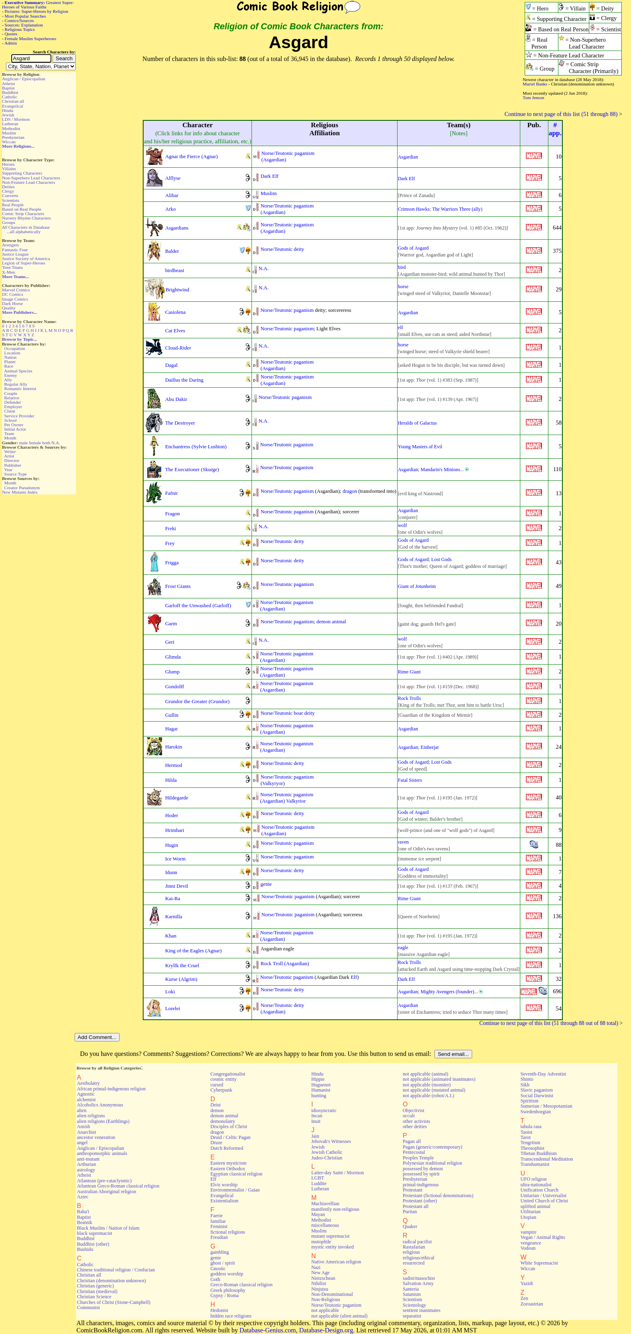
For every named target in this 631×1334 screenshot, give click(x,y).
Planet (10, 361)
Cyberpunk (221, 1090)
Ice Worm (175, 859)
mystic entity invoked (332, 1247)
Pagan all (412, 1141)
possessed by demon (423, 1168)
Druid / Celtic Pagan (230, 1137)
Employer (13, 406)
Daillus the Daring (184, 380)
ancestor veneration (96, 1137)
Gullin (172, 715)
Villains (9, 168)
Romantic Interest (20, 388)
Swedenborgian (535, 1111)
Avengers (10, 244)
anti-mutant (88, 1159)
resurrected (413, 1263)
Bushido (85, 1249)
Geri (169, 642)
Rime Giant (409, 672)
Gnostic (217, 1268)
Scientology (414, 1305)
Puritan (410, 1211)
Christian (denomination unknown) (111, 1280)
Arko (170, 209)
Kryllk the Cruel (182, 965)
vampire (528, 1232)
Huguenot (321, 1085)
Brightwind (177, 290)
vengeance (530, 1243)
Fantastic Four (15, 249)
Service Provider (19, 415)
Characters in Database (26, 227)
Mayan (318, 1214)
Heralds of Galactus (417, 423)
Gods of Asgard (413, 248)
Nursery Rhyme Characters (26, 218)
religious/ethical (418, 1258)
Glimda (173, 657)
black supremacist (94, 1233)
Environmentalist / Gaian (235, 1190)
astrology (86, 1170)
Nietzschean (323, 1278)
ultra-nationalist (535, 1185)
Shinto (526, 1079)
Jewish (8, 114)
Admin (10, 43)
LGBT (317, 1178)
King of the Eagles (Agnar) (193, 951)
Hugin (171, 845)
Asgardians (177, 228)
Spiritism (529, 1101)
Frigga (172, 562)
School (10, 420)
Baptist (8, 87)
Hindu (7, 110)
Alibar (172, 195)
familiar (218, 1221)
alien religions (91, 1115)
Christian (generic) (95, 1286)
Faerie (216, 1215)
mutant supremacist (330, 1236)
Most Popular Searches (25, 16)
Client (9, 411)
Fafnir (171, 493)
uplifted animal (535, 1206)
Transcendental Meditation (546, 1159)
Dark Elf (269, 176)
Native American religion (336, 1262)
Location (12, 352)
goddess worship (226, 1274)
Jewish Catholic (327, 1152)
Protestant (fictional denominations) (438, 1195)
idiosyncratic (324, 1110)
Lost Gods (441, 559)
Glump (172, 672)
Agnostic (86, 1094)
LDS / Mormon (16, 119)
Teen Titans (12, 267)
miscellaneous (325, 1225)
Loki (170, 991)
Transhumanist (534, 1164)
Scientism (412, 1299)
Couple (10, 393)
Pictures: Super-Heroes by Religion (37, 11)
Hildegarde (177, 798)
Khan (171, 936)
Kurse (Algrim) (181, 979)
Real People (13, 204)
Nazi (316, 1267)
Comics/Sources (19, 20)
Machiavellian (325, 1203)
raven (403, 842)
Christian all (13, 101)
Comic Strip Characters (23, 213)
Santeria (411, 1289)
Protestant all (415, 1206)
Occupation (14, 348)
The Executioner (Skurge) (192, 469)
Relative (11, 397)
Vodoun (528, 1248)
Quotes (11, 33)
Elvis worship (223, 1185)
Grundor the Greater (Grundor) (197, 701)
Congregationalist (227, 1074)
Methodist (11, 128)
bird (402, 267)
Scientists (10, 200)
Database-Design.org (326, 1330)
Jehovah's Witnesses (331, 1141)
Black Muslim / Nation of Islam (108, 1228)
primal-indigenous (421, 1185)
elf (400, 327)
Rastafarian (414, 1247)
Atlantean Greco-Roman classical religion (118, 1186)
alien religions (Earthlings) (103, 1121)
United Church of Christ (544, 1201)
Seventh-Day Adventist (543, 1074)
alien (82, 1110)
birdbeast (174, 270)
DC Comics (12, 294)
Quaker (410, 1226)
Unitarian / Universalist (543, 1195)
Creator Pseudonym (22, 487)
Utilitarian (530, 1211)
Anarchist (86, 1132)
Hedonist (219, 1310)
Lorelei (172, 1008)
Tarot (525, 1137)
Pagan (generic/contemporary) (432, 1147)
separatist (412, 1316)
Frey (170, 543)
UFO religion (533, 1179)
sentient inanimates (421, 1310)
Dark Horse (12, 303)
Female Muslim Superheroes (31, 38)
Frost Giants (178, 586)
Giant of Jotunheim (417, 586)
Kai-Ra (172, 898)
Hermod (173, 765)
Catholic (9, 96)
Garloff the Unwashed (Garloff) (198, 605)
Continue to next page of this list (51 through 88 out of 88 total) (548, 1023)
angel (82, 1142)
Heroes (8, 164)
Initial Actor (15, 429)
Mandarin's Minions (440, 469)
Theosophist (532, 1148)
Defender (12, 402)
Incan (316, 1115)
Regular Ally (15, 384)
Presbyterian (13, 137)
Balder (172, 251)
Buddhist (10, 92)
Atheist (8, 83)
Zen (524, 1298)
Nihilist (318, 1283)
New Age (320, 1272)
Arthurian (86, 1164)
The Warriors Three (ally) (457, 209)
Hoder (171, 815)
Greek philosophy (227, 1290)
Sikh (524, 1085)
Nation (10, 357)
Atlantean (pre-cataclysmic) (104, 1181)
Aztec (83, 1197)
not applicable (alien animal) (339, 1316)
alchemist (86, 1099)
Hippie (318, 1079)
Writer (10, 451)
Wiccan (9, 141)
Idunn (171, 872)
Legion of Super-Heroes (23, 262)
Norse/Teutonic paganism (287, 310)
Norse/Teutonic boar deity (287, 713)
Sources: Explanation (24, 24)
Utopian (528, 1217)
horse (403, 286)
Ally (8, 379)
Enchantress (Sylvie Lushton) (196, 446)
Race (8, 366)
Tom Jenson (533, 97)
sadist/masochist (419, 1278)
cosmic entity (223, 1079)
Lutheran (10, 123)
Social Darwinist (536, 1095)
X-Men (8, 272)
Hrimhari (174, 830)
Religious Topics (20, 29)
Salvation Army (418, 1283)
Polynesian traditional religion (432, 1163)
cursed (216, 1085)
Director (11, 460)
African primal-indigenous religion (111, 1089)
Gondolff (174, 686)
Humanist (321, 1090)
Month (10, 437)
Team (9, 433)
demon (216, 1110)
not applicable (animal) (425, 1074)
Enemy (10, 375)
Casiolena (175, 312)
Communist (88, 1307)
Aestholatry (88, 1083)
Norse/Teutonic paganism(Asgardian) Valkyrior (286, 797)
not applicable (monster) (427, 1085)
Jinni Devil (176, 886)
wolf (402, 525)
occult (409, 1115)
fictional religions (227, 1232)
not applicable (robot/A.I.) (428, 1095)
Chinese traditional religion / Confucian (116, 1270)
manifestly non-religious (335, 1209)
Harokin (173, 747)
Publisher (12, 465)
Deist (215, 1105)
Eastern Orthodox (227, 1168)
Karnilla (173, 916)
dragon (350, 491)
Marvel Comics (16, 289)
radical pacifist (417, 1242)
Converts (10, 195)
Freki (170, 528)
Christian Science (94, 1296)
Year (8, 469)
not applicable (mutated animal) (434, 1090)
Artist (9, 455)
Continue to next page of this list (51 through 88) (561, 114)
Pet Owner (14, 424)
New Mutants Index (20, 492)
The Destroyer (180, 423)
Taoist (526, 1132)
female (35, 442)
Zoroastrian (531, 1304)
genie (266, 884)
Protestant (412, 1190)
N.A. (55, 442)
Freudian (219, 1237)
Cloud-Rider (178, 348)
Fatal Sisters (410, 780)
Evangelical (12, 106)
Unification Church (539, 1190)
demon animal (331, 621)
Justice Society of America (26, 258)
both (46, 442)
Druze (216, 1142)
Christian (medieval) (97, 1291)
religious (411, 1252)
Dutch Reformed (226, 1148)
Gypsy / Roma (224, 1295)
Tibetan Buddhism (538, 1153)
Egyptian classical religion (236, 1174)
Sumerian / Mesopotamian (546, 1106)
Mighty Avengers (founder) (448, 991)
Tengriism (530, 1142)
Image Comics (15, 299)
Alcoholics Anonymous (100, 1105)
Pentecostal (414, 1152)
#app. (555, 129)
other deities (415, 1126)
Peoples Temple (418, 1158)
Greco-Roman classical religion (241, 1284)
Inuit (316, 1121)
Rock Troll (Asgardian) (284, 963)
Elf (354, 977)
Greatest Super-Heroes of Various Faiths (38, 4)
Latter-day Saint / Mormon (337, 1172)
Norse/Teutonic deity (282, 249)
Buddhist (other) (93, 1244)
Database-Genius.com (267, 1330)
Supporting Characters (22, 173)
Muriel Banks (535, 83)
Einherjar (430, 747)
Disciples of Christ (228, 1126)
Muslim (9, 132)
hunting (318, 1095)
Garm (171, 623)
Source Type (15, 474)
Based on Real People (21, 209)
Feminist (218, 1226)
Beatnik (84, 1222)
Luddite (319, 1183)
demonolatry (222, 1121)
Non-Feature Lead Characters (28, 182)
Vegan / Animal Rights (542, 1237)
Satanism (412, 1294)
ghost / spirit (222, 1263)
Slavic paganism (536, 1090)
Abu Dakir (176, 399)
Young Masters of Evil (420, 446)
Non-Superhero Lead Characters (31, 177)
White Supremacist (539, 1263)
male (23, 442)
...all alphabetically (23, 231)
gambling (219, 1252)
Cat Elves (175, 330)
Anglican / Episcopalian (23, 78)
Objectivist (413, 1110)
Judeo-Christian (326, 1158)
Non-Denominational (332, 1294)
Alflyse (173, 178)
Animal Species (18, 370)
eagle (403, 947)
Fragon (172, 513)
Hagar (171, 729)
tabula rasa (531, 1126)
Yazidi (526, 1283)
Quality (9, 307)
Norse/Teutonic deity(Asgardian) (282, 1008)
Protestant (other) (420, 1201)
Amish (83, 1126)
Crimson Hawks (414, 209)
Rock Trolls (409, 698)
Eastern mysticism (228, 1163)
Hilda (171, 780)
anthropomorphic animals (102, 1153)
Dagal (171, 365)
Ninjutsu (319, 1289)
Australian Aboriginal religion (106, 1191)
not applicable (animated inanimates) (439, 1079)
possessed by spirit (421, 1174)
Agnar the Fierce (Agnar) (191, 156)
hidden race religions (231, 1316)
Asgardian (408, 157)
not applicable (325, 1310)
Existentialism (224, 1201)
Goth (215, 1279)
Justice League (15, 254)
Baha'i (83, 1211)
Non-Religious (325, 1299)
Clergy (8, 191)
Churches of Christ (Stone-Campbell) (113, 1302)
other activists (416, 1121)
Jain (315, 1136)
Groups (8, 222)
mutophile (321, 1242)
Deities (8, 186)
